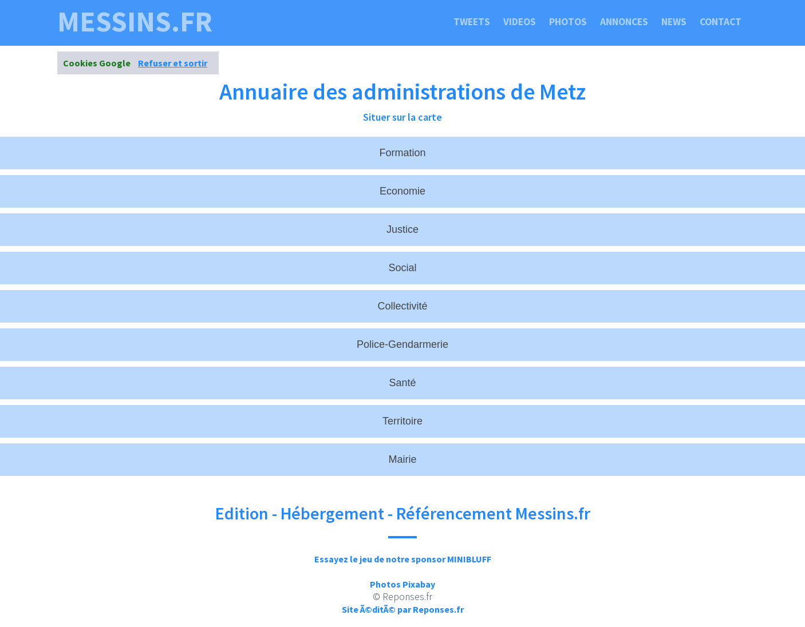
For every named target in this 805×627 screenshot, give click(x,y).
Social (402, 267)
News (673, 21)
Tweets (471, 21)
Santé (402, 382)
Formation (402, 152)
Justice (402, 229)
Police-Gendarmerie (402, 344)
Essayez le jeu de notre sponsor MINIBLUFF (402, 559)
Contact (720, 21)
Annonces (624, 21)
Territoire (402, 421)
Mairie (402, 459)
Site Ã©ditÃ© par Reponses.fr (403, 609)
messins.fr (134, 21)
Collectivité (402, 306)
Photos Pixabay (402, 584)
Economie (402, 191)
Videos (519, 21)
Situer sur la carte (402, 117)
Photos (568, 21)
